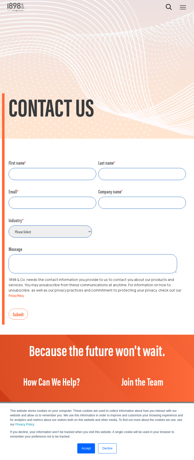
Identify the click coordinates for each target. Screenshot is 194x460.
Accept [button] (86, 448)
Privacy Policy (24, 424)
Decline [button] (107, 448)
